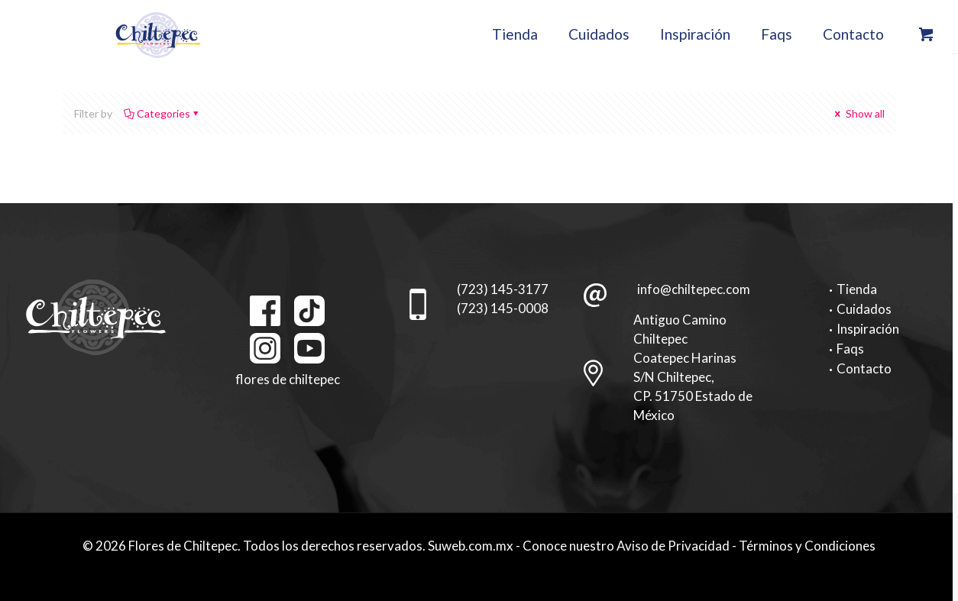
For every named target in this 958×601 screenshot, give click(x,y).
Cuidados (864, 309)
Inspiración (868, 329)
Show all (859, 113)
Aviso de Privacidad (673, 546)
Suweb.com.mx (470, 546)
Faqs (850, 349)
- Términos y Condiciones (803, 546)
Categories (162, 113)
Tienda (857, 289)
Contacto (864, 368)
